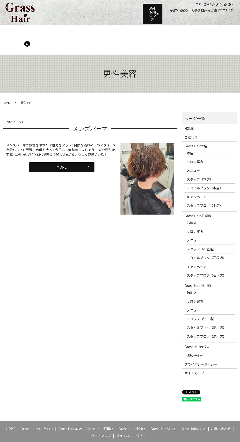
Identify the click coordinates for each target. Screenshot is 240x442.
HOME (22, 32)
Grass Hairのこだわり (37, 413)
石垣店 (192, 207)
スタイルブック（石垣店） (206, 242)
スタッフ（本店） (115, 32)
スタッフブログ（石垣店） (206, 259)
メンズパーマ (90, 113)
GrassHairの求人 (197, 331)
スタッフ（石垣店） (201, 233)
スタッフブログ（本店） (205, 189)
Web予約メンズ (133, 8)
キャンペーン (185, 32)
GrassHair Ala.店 (163, 413)
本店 (190, 137)
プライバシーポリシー (200, 348)
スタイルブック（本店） (152, 32)
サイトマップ (194, 357)
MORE (62, 152)
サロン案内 (70, 32)
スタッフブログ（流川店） (206, 320)
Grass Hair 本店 (44, 32)
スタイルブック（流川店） (206, 312)
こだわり (191, 121)
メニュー (90, 32)
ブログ (205, 32)
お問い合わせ (194, 340)
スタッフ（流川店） (201, 303)
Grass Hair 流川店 (197, 270)
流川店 (192, 277)
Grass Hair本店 (195, 130)
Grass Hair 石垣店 (197, 200)
